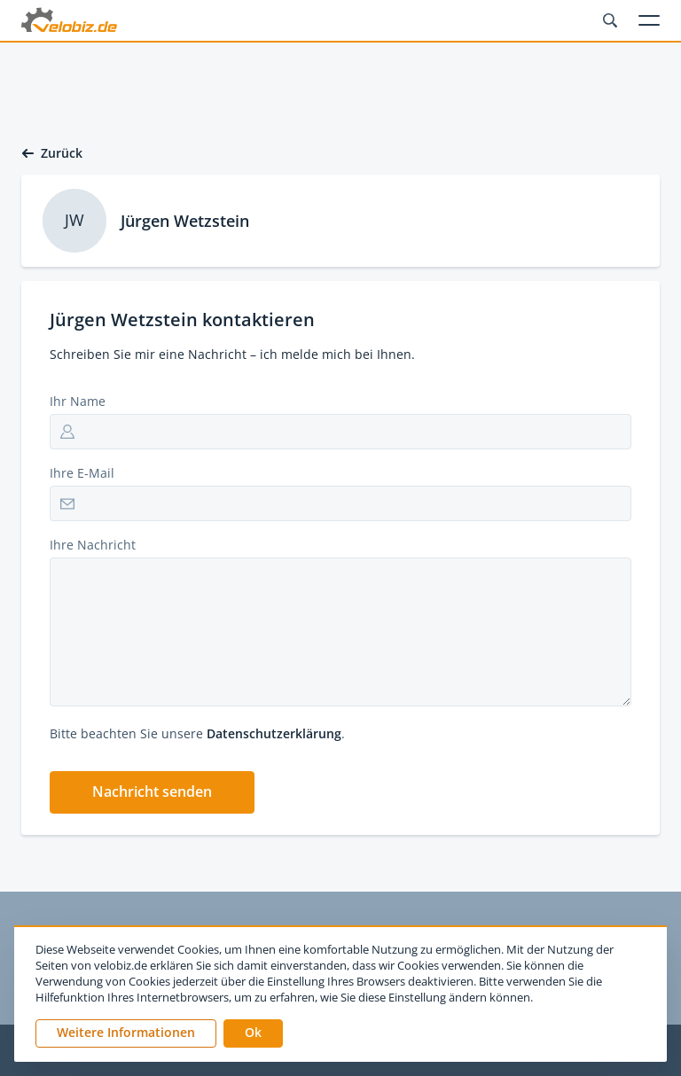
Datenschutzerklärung (274, 733)
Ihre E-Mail (82, 472)
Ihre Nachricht (93, 544)
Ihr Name (78, 401)
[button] (152, 792)
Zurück (51, 153)
